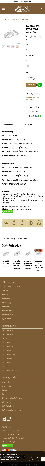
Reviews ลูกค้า (7, 311)
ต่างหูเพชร (5, 390)
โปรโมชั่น (5, 291)
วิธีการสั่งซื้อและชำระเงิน (11, 287)
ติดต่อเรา (31, 85)
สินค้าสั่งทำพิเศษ (8, 406)
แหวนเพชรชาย (7, 334)
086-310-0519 (10, 438)
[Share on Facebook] (36, 116)
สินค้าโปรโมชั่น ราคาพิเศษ (11, 410)
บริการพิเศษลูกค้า (8, 307)
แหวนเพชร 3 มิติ (8, 346)
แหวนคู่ (37, 94)
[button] (42, 8)
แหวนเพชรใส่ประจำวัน (10, 370)
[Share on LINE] (39, 116)
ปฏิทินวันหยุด (7, 319)
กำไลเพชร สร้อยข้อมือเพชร (12, 398)
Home (5, 19)
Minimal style (7, 402)
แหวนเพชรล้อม (7, 358)
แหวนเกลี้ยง (6, 366)
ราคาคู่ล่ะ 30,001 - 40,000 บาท (32, 98)
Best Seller (6, 382)
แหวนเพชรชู (6, 350)
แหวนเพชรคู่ (23, 239)
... (10, 19)
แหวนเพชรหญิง (7, 330)
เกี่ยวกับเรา (6, 299)
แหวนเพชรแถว (7, 362)
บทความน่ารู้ (6, 303)
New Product (7, 386)
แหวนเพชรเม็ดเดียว (9, 354)
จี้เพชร (4, 394)
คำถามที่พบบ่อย (7, 315)
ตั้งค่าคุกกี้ (34, 457)
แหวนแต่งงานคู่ (9, 239)
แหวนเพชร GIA (7, 342)
